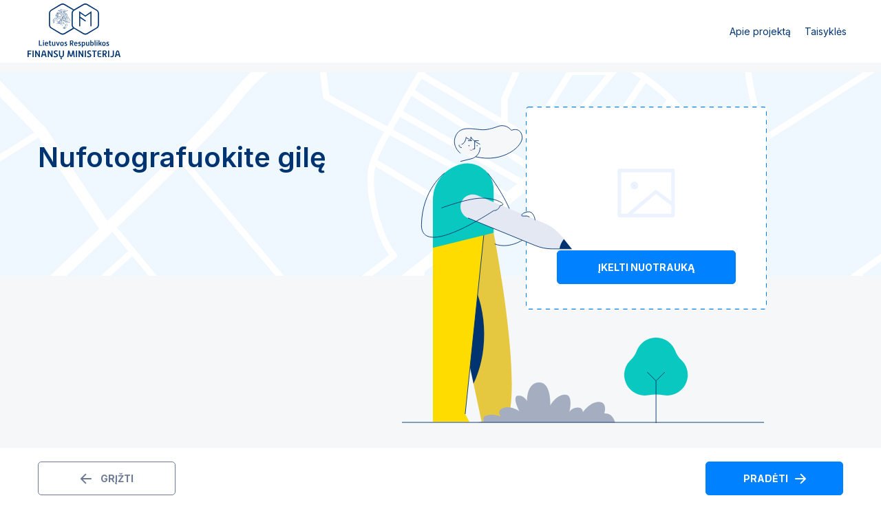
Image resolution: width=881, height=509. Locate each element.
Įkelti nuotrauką (646, 267)
